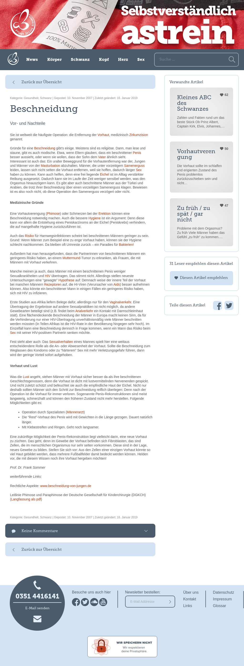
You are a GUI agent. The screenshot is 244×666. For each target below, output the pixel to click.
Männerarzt (75, 412)
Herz (123, 60)
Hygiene (94, 218)
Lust (26, 377)
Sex (141, 60)
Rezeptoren (52, 284)
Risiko (29, 236)
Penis (137, 153)
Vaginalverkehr (120, 302)
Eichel (104, 174)
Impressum (222, 599)
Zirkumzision (138, 135)
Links (187, 606)
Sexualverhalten (61, 342)
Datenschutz (223, 592)
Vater (102, 157)
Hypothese (66, 280)
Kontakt (189, 599)
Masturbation (50, 166)
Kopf (104, 60)
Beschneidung (44, 148)
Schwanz (80, 60)
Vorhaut (103, 135)
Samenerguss (134, 166)
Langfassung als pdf (26, 499)
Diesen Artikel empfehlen (204, 278)
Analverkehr (84, 311)
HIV (47, 276)
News (32, 60)
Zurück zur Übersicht (41, 82)
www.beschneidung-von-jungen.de (65, 486)
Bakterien (126, 244)
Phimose (53, 213)
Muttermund (71, 258)
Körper (54, 60)
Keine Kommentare (39, 531)
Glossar (219, 606)
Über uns (191, 592)
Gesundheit (31, 98)
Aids (116, 284)
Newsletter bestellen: (143, 592)
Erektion (104, 213)
